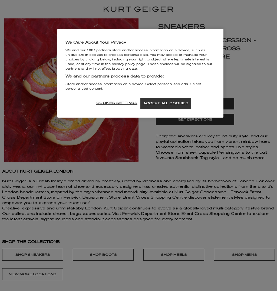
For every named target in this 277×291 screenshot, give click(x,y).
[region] (140, 73)
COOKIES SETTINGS (116, 103)
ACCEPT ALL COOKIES (165, 103)
